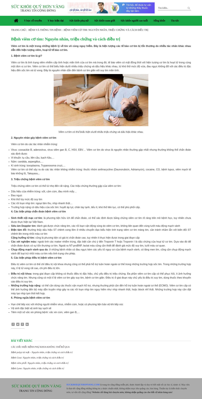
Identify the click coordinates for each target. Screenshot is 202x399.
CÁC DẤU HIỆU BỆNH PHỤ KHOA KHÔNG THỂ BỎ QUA (40, 347)
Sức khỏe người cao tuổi (134, 20)
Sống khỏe (159, 20)
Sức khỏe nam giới (104, 20)
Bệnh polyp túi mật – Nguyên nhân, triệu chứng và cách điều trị (41, 352)
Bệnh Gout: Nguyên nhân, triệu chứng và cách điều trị (37, 357)
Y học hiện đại (56, 20)
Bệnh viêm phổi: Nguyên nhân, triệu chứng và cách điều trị (39, 363)
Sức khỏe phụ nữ (79, 20)
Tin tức (175, 20)
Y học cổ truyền (33, 20)
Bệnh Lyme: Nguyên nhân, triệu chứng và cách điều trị (37, 368)
